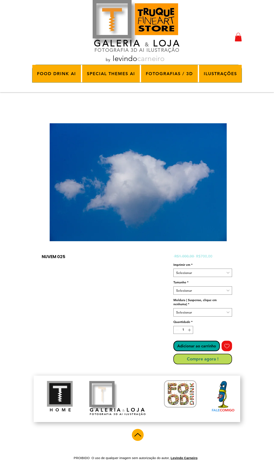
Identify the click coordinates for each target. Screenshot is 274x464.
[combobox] (202, 273)
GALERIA (117, 43)
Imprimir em (182, 265)
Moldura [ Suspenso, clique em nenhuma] (195, 302)
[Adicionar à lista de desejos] (227, 346)
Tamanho (180, 282)
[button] (238, 37)
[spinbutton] (183, 330)
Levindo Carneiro (184, 458)
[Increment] (189, 330)
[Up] (138, 435)
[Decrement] (176, 330)
